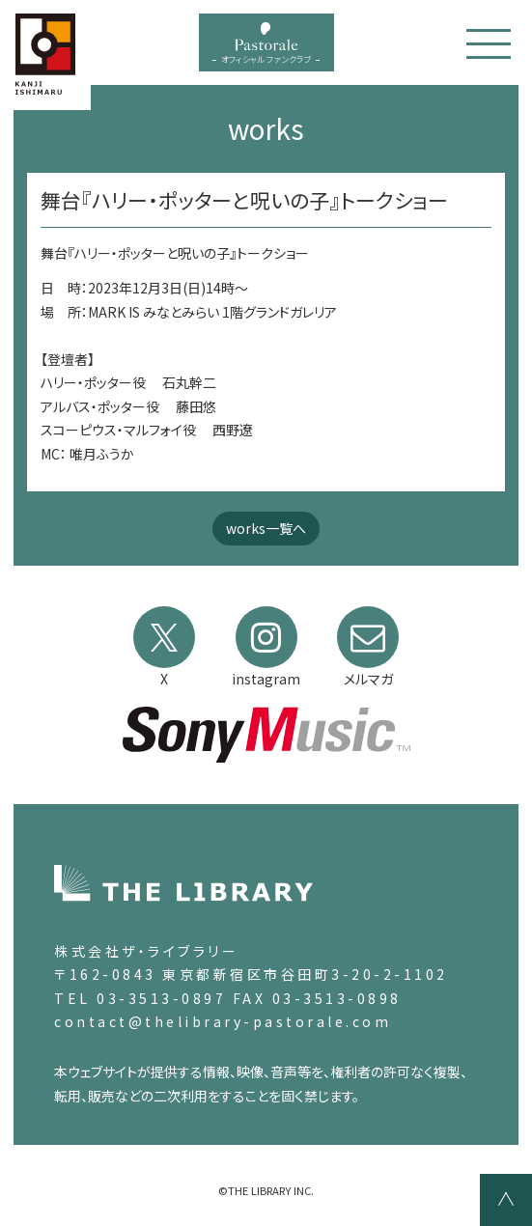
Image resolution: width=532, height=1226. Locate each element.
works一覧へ (266, 528)
